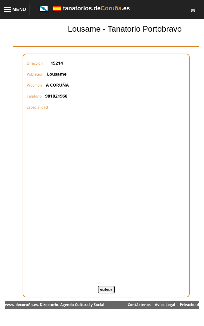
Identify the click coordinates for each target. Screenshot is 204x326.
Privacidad (189, 304)
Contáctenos (139, 304)
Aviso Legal (165, 304)
